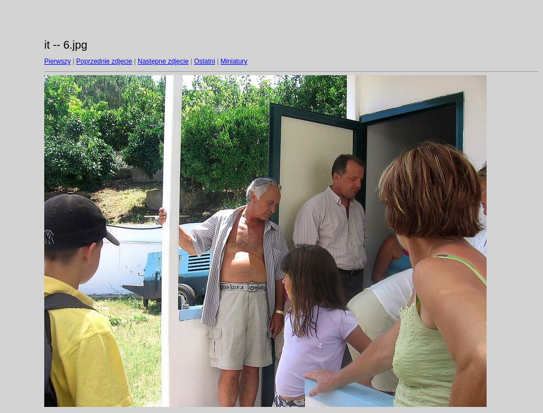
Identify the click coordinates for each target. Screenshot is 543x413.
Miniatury (234, 61)
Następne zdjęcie (163, 61)
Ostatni (204, 61)
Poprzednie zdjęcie (104, 61)
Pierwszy (57, 61)
